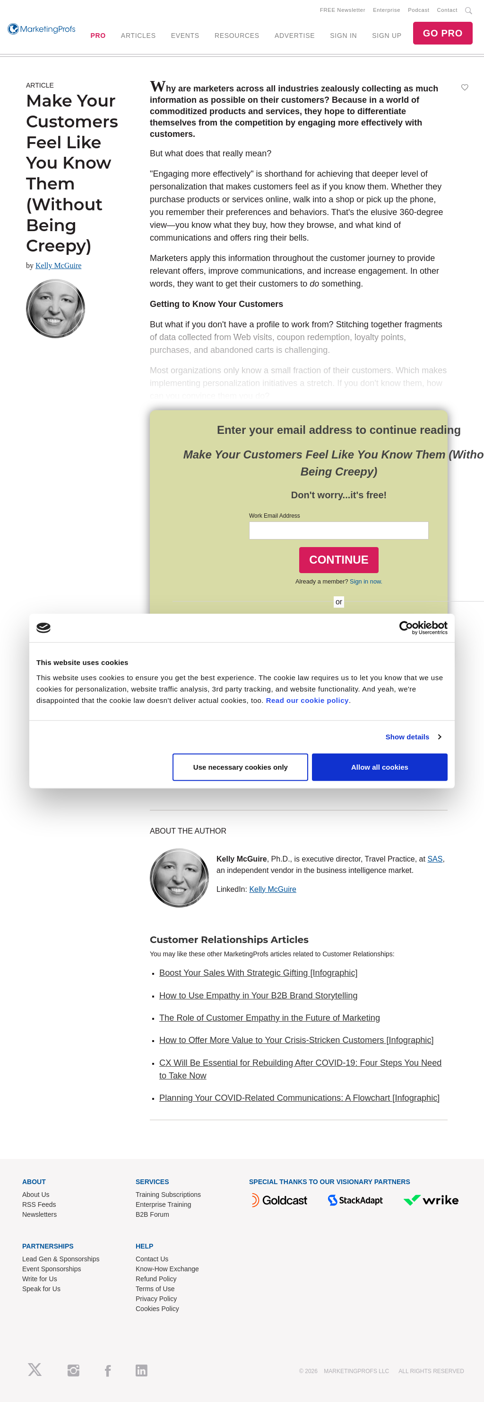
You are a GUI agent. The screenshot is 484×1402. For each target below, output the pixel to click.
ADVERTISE (295, 35)
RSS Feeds (39, 1204)
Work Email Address (274, 515)
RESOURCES (237, 35)
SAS (434, 859)
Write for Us (39, 1279)
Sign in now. (366, 581)
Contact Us (152, 1259)
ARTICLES (138, 35)
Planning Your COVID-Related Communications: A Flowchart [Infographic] (299, 1098)
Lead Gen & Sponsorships (60, 1259)
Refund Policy (156, 1279)
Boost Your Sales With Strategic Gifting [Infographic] (258, 973)
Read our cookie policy (307, 700)
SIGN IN (343, 35)
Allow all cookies (379, 767)
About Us (36, 1194)
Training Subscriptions (168, 1194)
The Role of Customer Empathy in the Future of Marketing (269, 1018)
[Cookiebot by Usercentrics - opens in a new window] (406, 628)
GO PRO (443, 33)
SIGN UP (386, 35)
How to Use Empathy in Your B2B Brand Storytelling (258, 995)
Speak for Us (41, 1289)
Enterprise (386, 10)
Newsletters (39, 1214)
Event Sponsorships (51, 1269)
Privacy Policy (156, 1299)
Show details (408, 737)
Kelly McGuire (58, 265)
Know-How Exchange (167, 1269)
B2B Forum (152, 1214)
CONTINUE (338, 559)
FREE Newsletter (342, 10)
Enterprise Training (163, 1204)
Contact (447, 10)
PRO (97, 35)
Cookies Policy (157, 1308)
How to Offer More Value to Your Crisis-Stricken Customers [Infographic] (296, 1040)
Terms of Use (155, 1289)
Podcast (418, 10)
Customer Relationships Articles (229, 939)
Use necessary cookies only (240, 767)
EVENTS (185, 35)
